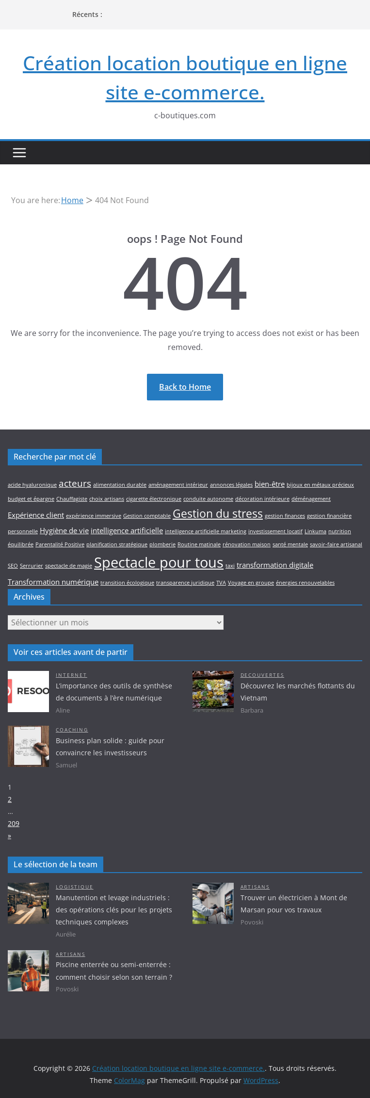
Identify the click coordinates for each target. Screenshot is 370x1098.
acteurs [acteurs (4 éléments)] (75, 483)
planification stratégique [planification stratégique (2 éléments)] (116, 544)
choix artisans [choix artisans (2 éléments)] (106, 498)
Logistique (75, 887)
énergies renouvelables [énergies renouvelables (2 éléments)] (305, 582)
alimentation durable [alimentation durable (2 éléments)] (119, 484)
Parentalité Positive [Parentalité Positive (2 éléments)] (59, 544)
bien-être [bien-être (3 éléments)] (270, 484)
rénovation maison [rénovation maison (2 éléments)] (247, 544)
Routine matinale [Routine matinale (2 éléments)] (199, 544)
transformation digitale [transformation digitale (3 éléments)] (275, 565)
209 (13, 823)
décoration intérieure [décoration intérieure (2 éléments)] (262, 498)
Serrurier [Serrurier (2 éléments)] (31, 565)
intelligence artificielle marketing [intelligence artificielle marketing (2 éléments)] (205, 531)
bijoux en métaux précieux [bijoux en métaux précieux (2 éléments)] (320, 484)
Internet (71, 675)
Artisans (255, 887)
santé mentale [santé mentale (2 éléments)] (290, 544)
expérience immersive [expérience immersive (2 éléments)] (93, 515)
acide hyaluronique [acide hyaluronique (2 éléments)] (32, 484)
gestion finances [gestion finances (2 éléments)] (285, 515)
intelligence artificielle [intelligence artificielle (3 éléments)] (127, 530)
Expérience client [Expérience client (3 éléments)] (36, 515)
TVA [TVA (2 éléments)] (221, 582)
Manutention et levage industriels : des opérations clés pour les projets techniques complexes (114, 909)
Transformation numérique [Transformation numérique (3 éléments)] (53, 582)
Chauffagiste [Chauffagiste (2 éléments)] (71, 498)
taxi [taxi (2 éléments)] (230, 565)
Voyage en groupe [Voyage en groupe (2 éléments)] (251, 582)
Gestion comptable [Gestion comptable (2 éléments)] (147, 515)
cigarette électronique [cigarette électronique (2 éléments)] (153, 498)
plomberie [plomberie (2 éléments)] (162, 544)
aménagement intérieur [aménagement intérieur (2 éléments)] (178, 484)
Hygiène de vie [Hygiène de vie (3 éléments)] (64, 530)
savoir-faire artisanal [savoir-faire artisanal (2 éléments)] (336, 544)
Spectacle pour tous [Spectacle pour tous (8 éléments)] (159, 562)
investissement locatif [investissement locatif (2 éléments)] (275, 531)
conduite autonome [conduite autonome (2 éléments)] (208, 498)
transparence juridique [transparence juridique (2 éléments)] (185, 582)
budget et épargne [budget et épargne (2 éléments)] (31, 498)
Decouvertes (263, 675)
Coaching (72, 730)
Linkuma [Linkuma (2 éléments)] (315, 531)
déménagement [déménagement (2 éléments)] (311, 498)
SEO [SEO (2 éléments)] (13, 565)
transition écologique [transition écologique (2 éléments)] (127, 582)
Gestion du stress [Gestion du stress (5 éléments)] (218, 513)
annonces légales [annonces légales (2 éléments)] (231, 484)
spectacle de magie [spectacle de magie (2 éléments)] (68, 565)
